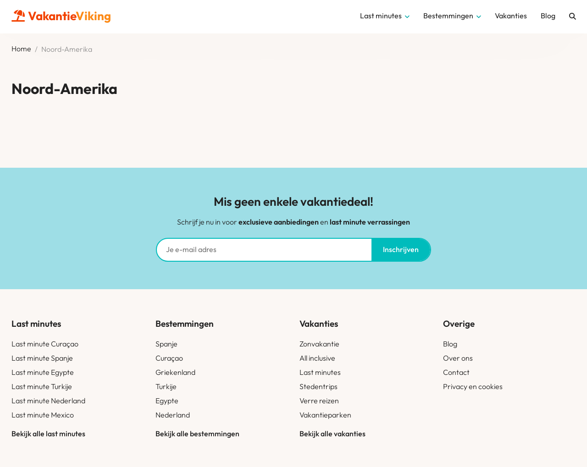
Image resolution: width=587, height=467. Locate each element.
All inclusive (317, 358)
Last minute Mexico (42, 414)
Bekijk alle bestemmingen (197, 433)
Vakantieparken (325, 414)
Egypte (166, 400)
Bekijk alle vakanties (332, 433)
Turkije (166, 386)
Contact (456, 372)
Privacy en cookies (473, 386)
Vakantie (61, 16)
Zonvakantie (319, 343)
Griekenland (175, 372)
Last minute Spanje (42, 358)
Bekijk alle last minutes (48, 433)
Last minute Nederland (48, 400)
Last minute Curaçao (44, 343)
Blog (450, 343)
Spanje (166, 343)
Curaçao (169, 358)
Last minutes (320, 372)
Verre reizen (319, 400)
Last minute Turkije (41, 386)
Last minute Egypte (42, 372)
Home (21, 49)
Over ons (458, 358)
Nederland (172, 414)
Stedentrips (318, 386)
